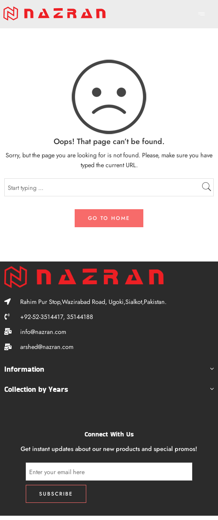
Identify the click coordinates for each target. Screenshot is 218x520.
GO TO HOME (109, 218)
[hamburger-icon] (202, 14)
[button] (109, 371)
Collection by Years (36, 389)
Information (24, 369)
